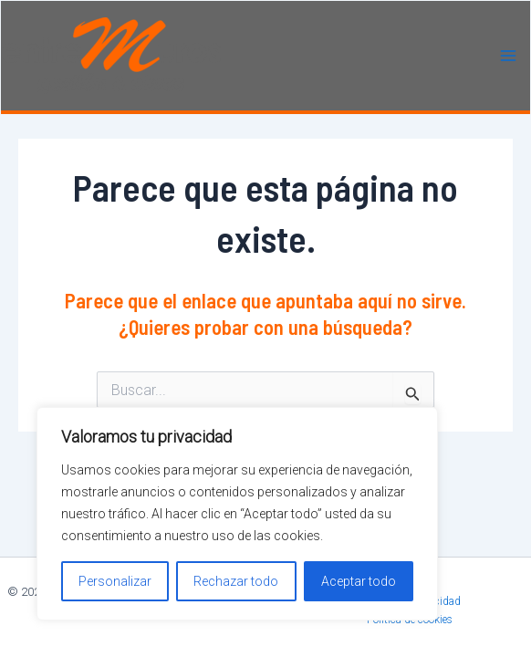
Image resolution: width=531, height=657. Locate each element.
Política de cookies (410, 619)
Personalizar (114, 581)
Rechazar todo (235, 581)
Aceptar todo (358, 581)
